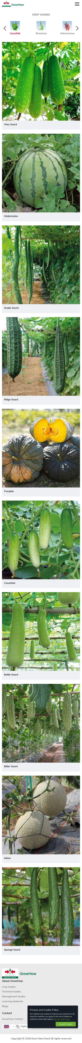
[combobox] (8, 1026)
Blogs (5, 1006)
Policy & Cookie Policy (61, 1019)
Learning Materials (12, 1001)
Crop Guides (9, 986)
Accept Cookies (65, 1024)
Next (77, 28)
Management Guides (13, 996)
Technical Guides (11, 991)
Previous (4, 28)
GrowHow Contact (12, 1018)
